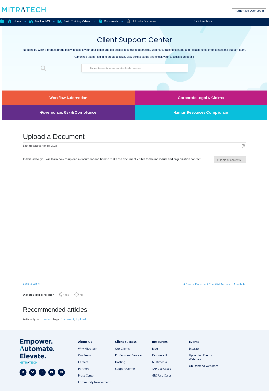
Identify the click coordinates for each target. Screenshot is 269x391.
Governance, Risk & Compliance (68, 112)
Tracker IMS (40, 21)
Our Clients (122, 349)
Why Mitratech (87, 349)
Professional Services (129, 355)
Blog (155, 349)
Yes (67, 295)
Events (194, 342)
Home (15, 21)
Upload (81, 319)
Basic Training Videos (74, 21)
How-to (45, 319)
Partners (83, 369)
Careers (83, 362)
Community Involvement (94, 382)
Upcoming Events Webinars (200, 357)
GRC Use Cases (162, 375)
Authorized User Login (249, 11)
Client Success (126, 342)
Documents (108, 21)
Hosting (120, 362)
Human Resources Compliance (200, 112)
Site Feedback (203, 21)
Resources (160, 342)
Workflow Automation (68, 97)
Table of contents (230, 160)
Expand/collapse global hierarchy (2, 21)
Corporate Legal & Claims (201, 97)
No (82, 295)
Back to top (30, 283)
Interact (194, 349)
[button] (43, 69)
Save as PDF (243, 146)
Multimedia (159, 362)
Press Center (86, 375)
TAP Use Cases (161, 369)
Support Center (125, 369)
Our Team (84, 355)
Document (67, 319)
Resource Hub (161, 355)
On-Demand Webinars (203, 366)
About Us (85, 342)
